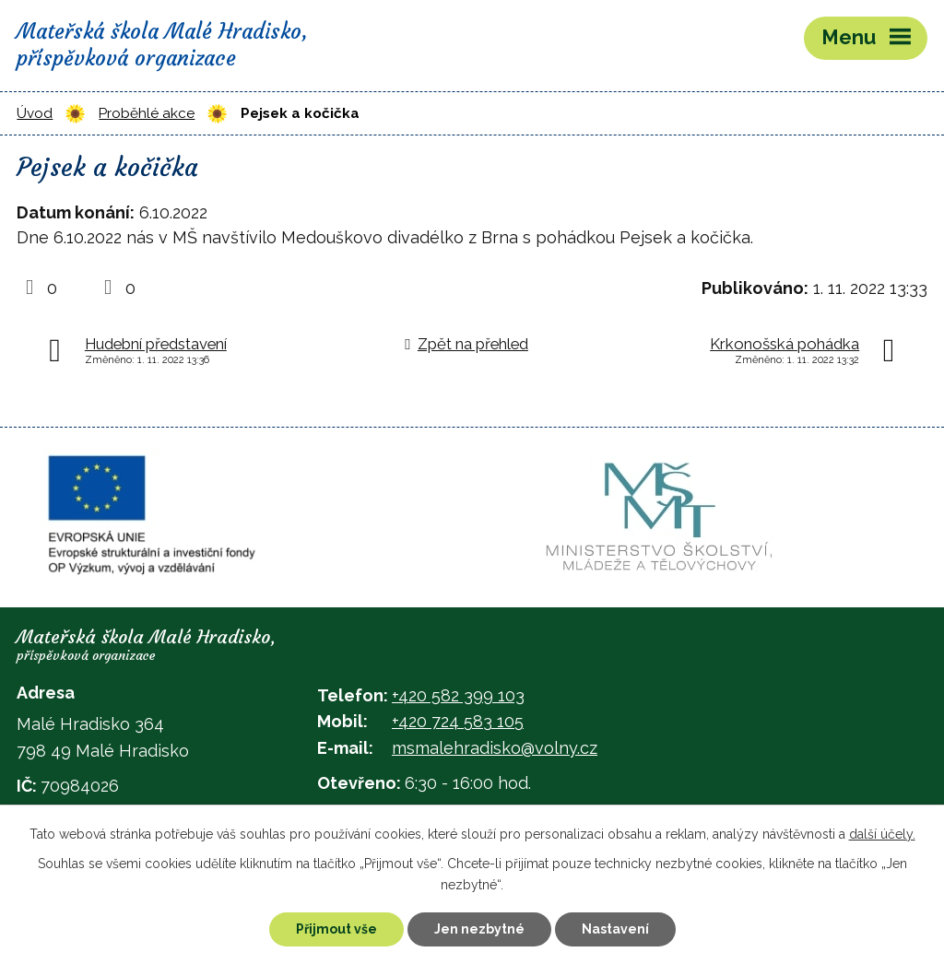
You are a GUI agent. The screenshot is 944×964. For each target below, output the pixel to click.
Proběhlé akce (147, 113)
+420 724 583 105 (458, 721)
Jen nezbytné (479, 929)
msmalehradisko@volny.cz (494, 748)
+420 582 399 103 (458, 695)
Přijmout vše (336, 929)
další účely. (882, 834)
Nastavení (615, 929)
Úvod (35, 113)
